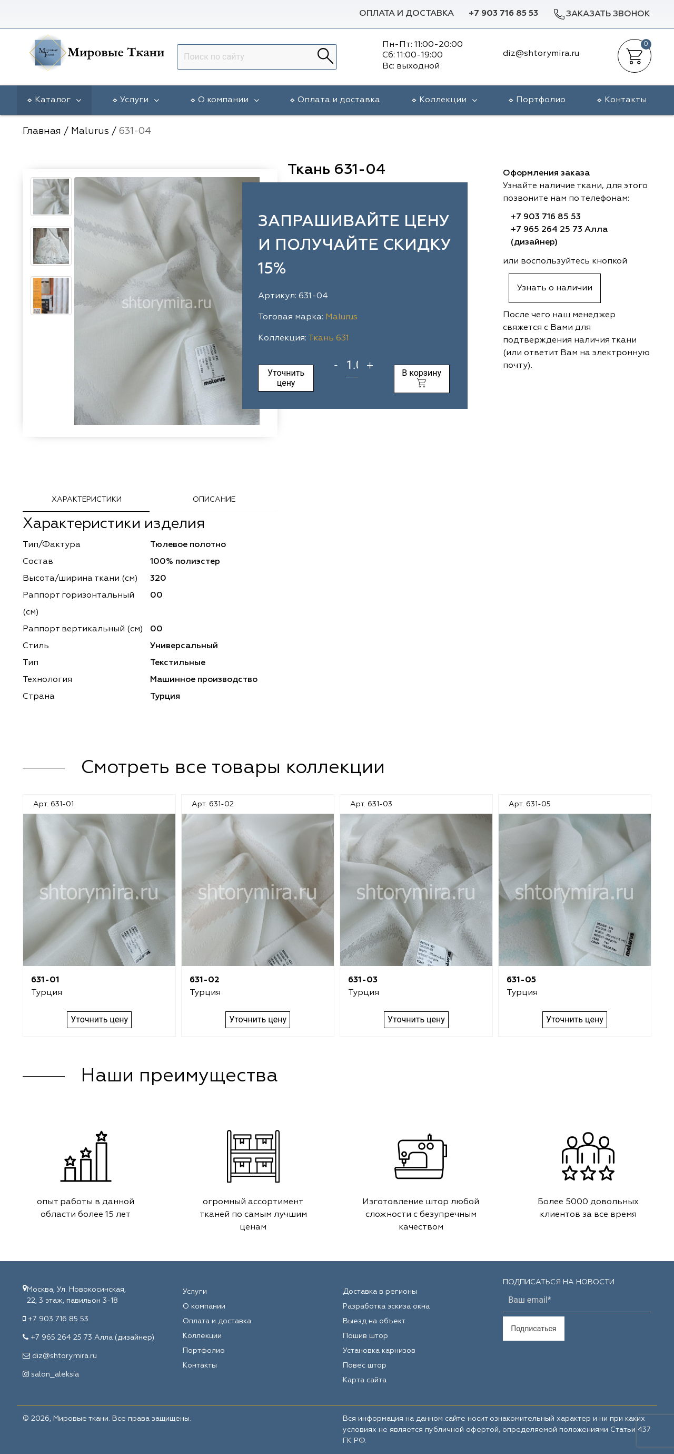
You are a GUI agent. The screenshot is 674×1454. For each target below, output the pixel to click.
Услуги (139, 100)
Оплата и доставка (406, 13)
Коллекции (448, 100)
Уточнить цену (285, 377)
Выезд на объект (374, 1321)
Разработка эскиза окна (386, 1306)
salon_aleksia (55, 1374)
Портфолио (541, 100)
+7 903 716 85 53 (503, 13)
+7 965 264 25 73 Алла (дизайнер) (92, 1337)
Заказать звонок (601, 14)
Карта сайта (364, 1380)
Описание (214, 499)
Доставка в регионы (380, 1291)
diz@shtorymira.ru (64, 1356)
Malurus (341, 317)
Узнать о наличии (554, 288)
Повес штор (364, 1365)
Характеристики (87, 499)
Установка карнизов (379, 1350)
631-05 (521, 980)
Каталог (58, 100)
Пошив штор (365, 1336)
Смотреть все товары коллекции (233, 767)
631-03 (363, 980)
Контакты (625, 100)
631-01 (45, 980)
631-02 (205, 980)
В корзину (421, 377)
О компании (228, 100)
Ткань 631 (328, 338)
